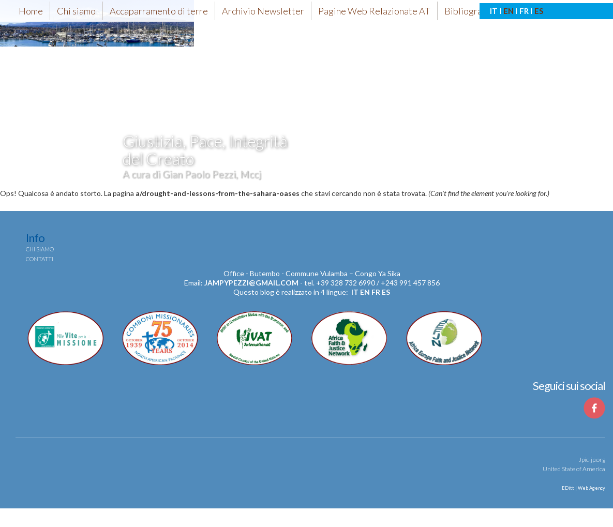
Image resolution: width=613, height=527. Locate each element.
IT (494, 11)
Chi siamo (76, 11)
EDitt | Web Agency (583, 488)
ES (538, 11)
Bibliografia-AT (475, 11)
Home (31, 11)
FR (524, 11)
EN (508, 11)
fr (375, 292)
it (354, 292)
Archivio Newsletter (263, 11)
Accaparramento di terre (159, 11)
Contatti (39, 258)
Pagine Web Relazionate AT (374, 11)
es (386, 292)
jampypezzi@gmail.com (251, 282)
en (365, 292)
